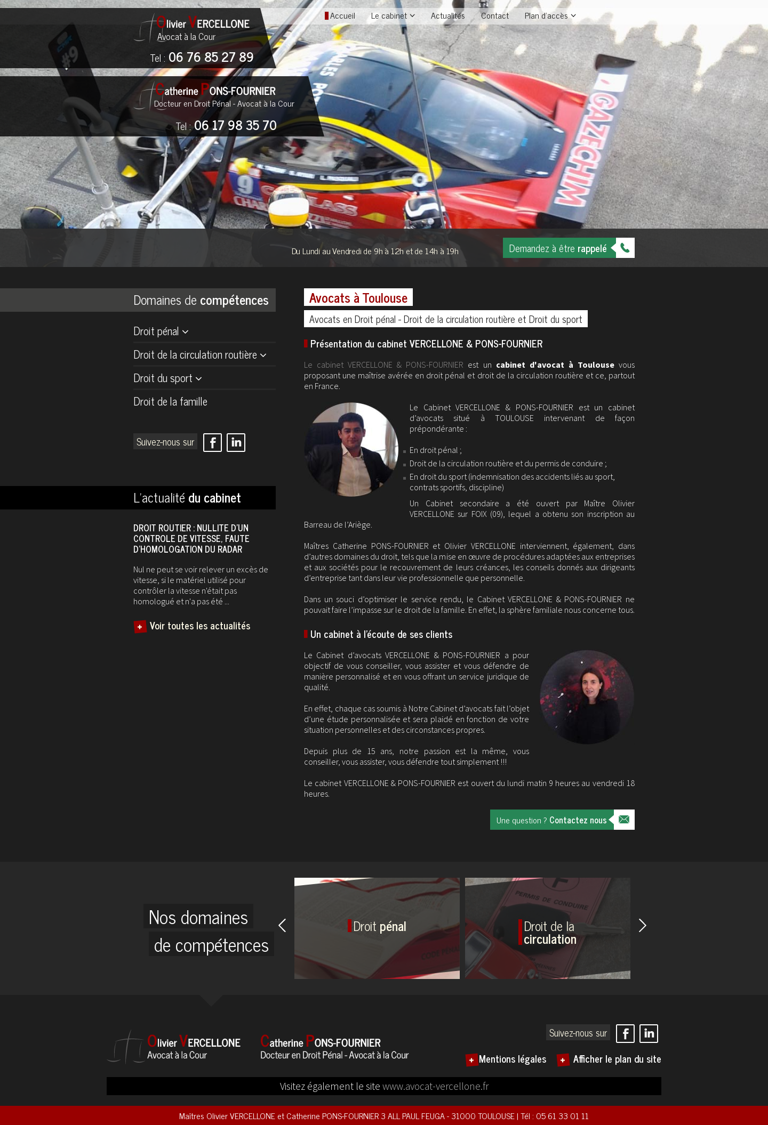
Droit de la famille (170, 401)
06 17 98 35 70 (226, 126)
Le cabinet (389, 15)
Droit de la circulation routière (195, 354)
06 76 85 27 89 (202, 57)
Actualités (448, 15)
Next (642, 925)
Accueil (342, 15)
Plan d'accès (546, 15)
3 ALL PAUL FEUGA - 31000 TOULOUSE (449, 1115)
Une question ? (552, 820)
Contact (495, 15)
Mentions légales (512, 1058)
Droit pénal (156, 330)
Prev (282, 925)
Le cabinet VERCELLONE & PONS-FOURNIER (383, 364)
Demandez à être (558, 248)
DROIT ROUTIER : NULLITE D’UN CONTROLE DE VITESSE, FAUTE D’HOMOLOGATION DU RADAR (191, 538)
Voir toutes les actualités (200, 625)
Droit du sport (163, 377)
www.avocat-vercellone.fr (435, 1086)
